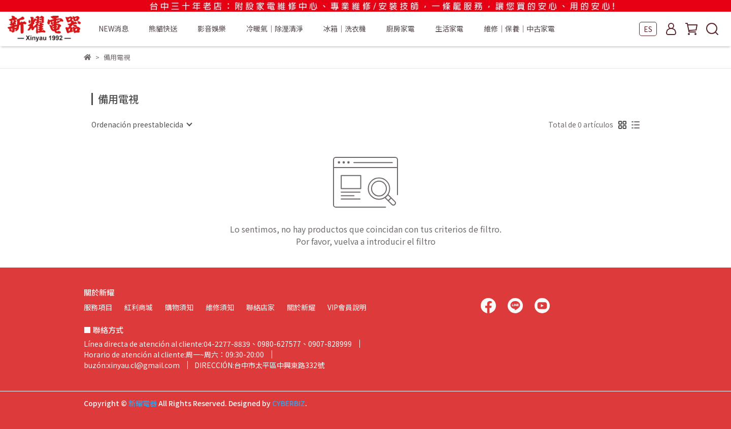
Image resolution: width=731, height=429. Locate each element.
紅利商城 (138, 307)
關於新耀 (301, 307)
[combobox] (141, 124)
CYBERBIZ (288, 403)
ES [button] (648, 29)
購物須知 (179, 307)
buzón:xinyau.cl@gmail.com (132, 365)
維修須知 (220, 307)
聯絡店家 (260, 307)
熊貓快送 (163, 28)
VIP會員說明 (347, 307)
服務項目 (98, 307)
